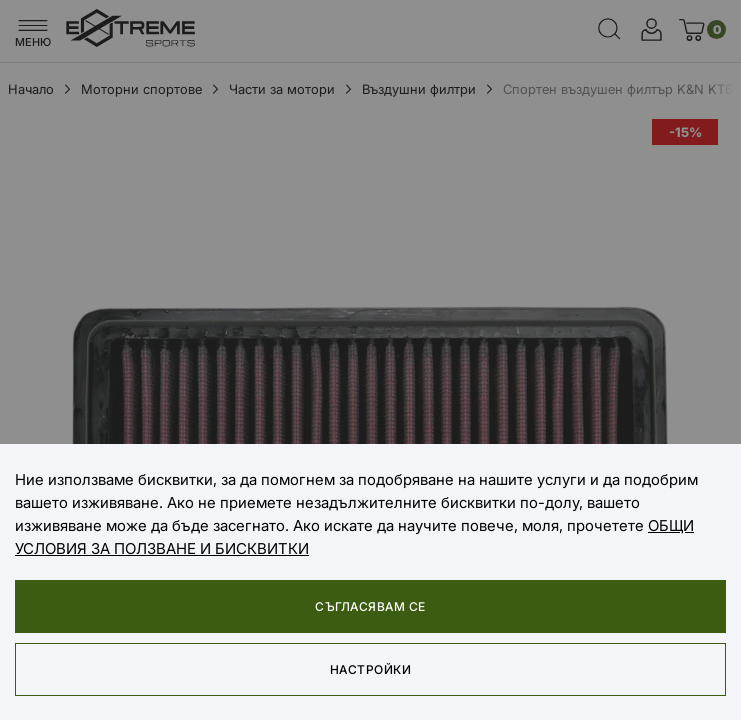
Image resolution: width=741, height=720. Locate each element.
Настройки (370, 669)
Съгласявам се (370, 606)
